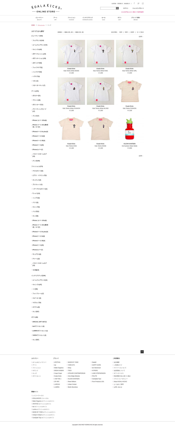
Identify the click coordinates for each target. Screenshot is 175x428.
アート (55, 18)
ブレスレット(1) (38, 184)
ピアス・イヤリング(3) (40, 175)
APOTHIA (57, 362)
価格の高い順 (68, 32)
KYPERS (95, 370)
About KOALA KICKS (120, 381)
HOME (33, 25)
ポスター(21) (36, 95)
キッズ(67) (36, 311)
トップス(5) (36, 198)
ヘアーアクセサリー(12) (40, 189)
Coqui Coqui (58, 373)
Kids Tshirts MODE (100, 146)
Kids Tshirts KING (71, 146)
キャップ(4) (36, 207)
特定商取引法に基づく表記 (122, 376)
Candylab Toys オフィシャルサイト (43, 417)
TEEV (70, 370)
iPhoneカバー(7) (38, 149)
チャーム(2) (36, 259)
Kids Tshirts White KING (100, 71)
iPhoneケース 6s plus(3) (40, 131)
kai (55, 365)
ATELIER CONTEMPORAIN (76, 373)
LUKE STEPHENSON (99, 373)
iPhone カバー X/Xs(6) (40, 120)
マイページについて (120, 368)
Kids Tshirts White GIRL (129, 71)
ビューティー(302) (37, 36)
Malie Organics (58, 368)
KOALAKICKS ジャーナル (40, 398)
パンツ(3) (35, 202)
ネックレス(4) (37, 180)
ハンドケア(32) (37, 72)
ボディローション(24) (39, 58)
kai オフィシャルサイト (40, 406)
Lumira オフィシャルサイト (41, 409)
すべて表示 (140, 32)
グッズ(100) (36, 161)
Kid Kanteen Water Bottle (129, 146)
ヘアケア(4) (36, 76)
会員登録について (119, 370)
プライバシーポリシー (121, 379)
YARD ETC (71, 365)
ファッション (71, 18)
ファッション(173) (37, 166)
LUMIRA (56, 387)
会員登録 (114, 3)
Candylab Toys (96, 379)
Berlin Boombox (73, 387)
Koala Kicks (58, 376)
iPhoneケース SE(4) (39, 140)
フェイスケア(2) (38, 67)
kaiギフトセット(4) (38, 326)
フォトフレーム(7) (38, 293)
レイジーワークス (38, 395)
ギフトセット (37, 376)
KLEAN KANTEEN (73, 379)
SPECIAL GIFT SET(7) (40, 322)
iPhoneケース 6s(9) (39, 136)
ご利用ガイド (118, 365)
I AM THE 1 (57, 379)
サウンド (35, 370)
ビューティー (39, 18)
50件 (126, 32)
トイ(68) (35, 289)
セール (104, 18)
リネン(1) (35, 81)
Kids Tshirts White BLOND (100, 108)
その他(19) (36, 270)
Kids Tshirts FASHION (129, 108)
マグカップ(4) (37, 302)
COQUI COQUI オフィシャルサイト (44, 415)
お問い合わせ (118, 387)
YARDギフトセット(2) (39, 335)
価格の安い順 (79, 32)
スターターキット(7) (39, 85)
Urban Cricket (72, 384)
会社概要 (116, 362)
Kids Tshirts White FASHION (71, 108)
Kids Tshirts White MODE (71, 71)
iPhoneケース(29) (38, 145)
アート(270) (35, 91)
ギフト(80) (34, 317)
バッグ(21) (36, 211)
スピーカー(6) (37, 298)
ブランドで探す (136, 18)
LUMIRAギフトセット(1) (40, 331)
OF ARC (56, 381)
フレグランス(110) (38, 40)
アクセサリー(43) (38, 171)
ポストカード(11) (38, 104)
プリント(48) (36, 100)
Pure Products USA (98, 381)
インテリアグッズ (87, 18)
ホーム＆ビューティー (39, 362)
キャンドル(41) (37, 284)
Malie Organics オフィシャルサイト (43, 401)
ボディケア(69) (37, 63)
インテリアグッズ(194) (38, 275)
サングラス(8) (37, 254)
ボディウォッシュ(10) (39, 54)
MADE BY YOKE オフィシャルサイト (44, 412)
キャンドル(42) (37, 49)
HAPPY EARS (96, 365)
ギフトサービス (119, 373)
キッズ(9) (35, 216)
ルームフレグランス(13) (40, 280)
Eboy (69, 368)
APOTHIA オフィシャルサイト (42, 404)
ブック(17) (36, 116)
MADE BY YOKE (73, 362)
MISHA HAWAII (59, 370)
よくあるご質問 (119, 384)
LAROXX (57, 384)
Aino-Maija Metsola (74, 376)
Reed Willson (72, 381)
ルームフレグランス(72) (40, 45)
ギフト (120, 18)
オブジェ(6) (36, 307)
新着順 (60, 32)
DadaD (94, 362)
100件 (132, 32)
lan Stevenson (96, 368)
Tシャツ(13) (36, 193)
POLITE (94, 376)
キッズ (35, 373)
